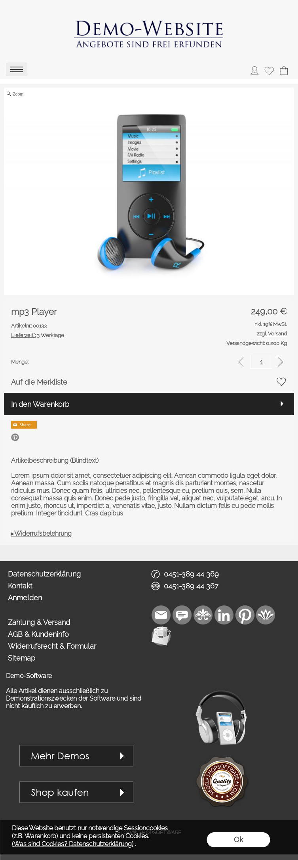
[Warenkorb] (284, 70)
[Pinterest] (245, 615)
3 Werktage (37, 335)
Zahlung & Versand (39, 622)
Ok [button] (238, 839)
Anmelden (25, 598)
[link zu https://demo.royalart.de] (149, 29)
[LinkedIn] (224, 615)
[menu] (16, 69)
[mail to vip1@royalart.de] (161, 615)
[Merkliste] (269, 70)
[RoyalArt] (203, 615)
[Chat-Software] (182, 615)
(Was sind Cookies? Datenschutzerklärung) (72, 844)
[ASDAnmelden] (254, 70)
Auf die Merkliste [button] (39, 382)
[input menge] (261, 362)
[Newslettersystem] (161, 636)
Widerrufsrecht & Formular (52, 646)
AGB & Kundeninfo (38, 634)
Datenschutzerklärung (44, 574)
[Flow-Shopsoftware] (266, 615)
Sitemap (21, 658)
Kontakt (20, 586)
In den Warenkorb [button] (40, 404)
